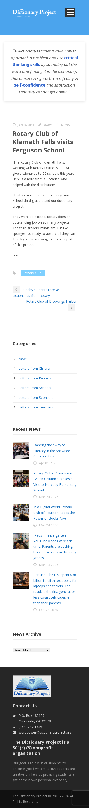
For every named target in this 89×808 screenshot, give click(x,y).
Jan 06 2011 (26, 125)
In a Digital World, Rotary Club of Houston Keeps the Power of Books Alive (54, 513)
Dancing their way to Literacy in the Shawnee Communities (51, 451)
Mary (47, 125)
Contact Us (25, 705)
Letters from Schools (35, 388)
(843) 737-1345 (30, 727)
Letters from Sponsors (36, 397)
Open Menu (70, 12)
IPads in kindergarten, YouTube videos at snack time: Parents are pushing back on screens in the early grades (54, 546)
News (65, 125)
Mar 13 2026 (48, 564)
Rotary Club (33, 273)
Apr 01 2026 (48, 463)
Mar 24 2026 (48, 497)
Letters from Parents (35, 378)
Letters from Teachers (36, 407)
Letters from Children (35, 368)
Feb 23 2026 (48, 610)
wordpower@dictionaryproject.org (45, 732)
